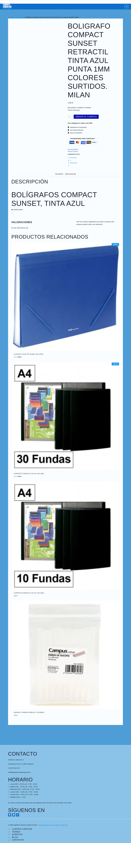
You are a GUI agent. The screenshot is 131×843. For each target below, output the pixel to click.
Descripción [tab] (59, 174)
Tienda (16, 832)
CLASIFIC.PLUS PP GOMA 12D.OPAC (29, 354)
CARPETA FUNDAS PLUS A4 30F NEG (29, 473)
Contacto (18, 840)
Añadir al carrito (86, 117)
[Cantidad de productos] (70, 117)
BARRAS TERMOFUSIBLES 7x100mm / (29, 712)
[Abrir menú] (127, 6)
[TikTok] (17, 814)
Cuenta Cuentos (22, 829)
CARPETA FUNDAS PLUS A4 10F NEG (29, 593)
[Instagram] (13, 814)
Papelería (75, 151)
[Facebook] (9, 814)
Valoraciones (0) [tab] (70, 174)
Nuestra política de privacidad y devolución (53, 825)
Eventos (17, 834)
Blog (15, 837)
